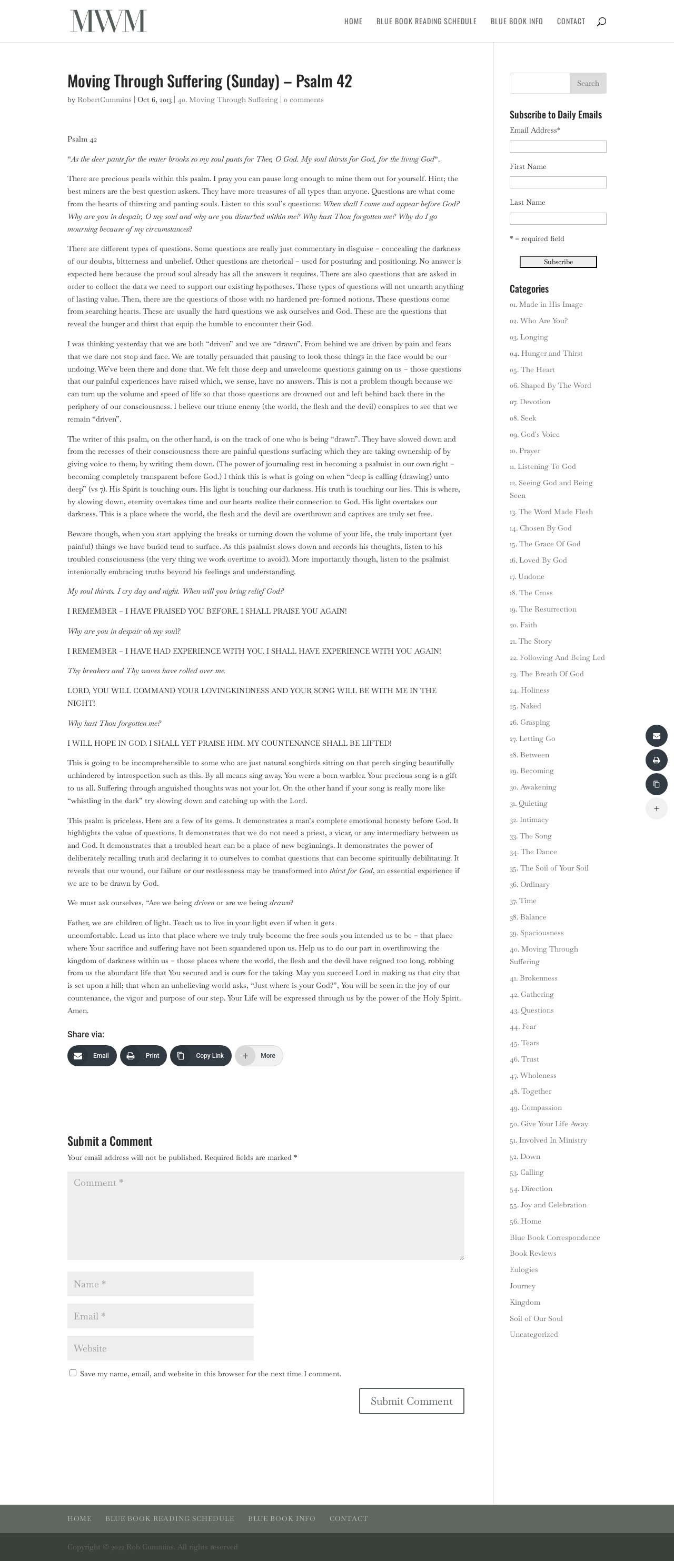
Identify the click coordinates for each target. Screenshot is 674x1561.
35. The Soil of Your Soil (549, 868)
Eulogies (524, 1269)
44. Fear (523, 1026)
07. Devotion (530, 401)
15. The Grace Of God (545, 543)
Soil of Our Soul (536, 1318)
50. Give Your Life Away (549, 1123)
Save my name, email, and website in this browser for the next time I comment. (210, 1373)
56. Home (525, 1221)
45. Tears (524, 1042)
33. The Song (531, 835)
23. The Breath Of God (547, 673)
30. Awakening (533, 787)
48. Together (530, 1091)
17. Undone (527, 576)
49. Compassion (536, 1107)
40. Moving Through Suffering (227, 99)
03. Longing (529, 337)
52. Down (525, 1156)
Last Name (528, 202)
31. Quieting (529, 803)
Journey (523, 1285)
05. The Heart (532, 369)
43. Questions (532, 1010)
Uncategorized (534, 1334)
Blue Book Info (517, 21)
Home (353, 21)
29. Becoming (532, 770)
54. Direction (531, 1188)
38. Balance (528, 917)
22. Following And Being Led (557, 657)
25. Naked (525, 706)
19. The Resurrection (543, 609)
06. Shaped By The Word (550, 385)
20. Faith (523, 624)
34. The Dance (533, 851)
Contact (571, 21)
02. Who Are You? (539, 320)
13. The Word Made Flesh (551, 511)
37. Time (523, 900)
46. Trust (524, 1059)
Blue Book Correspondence (555, 1237)
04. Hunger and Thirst (546, 353)
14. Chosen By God (541, 528)
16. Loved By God (538, 560)
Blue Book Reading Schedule (426, 21)
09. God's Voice (535, 434)
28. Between (529, 754)
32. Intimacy (529, 819)
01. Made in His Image (546, 304)
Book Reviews (533, 1253)
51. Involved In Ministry (548, 1140)
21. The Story (531, 641)
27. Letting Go (533, 738)
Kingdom (525, 1302)
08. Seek (523, 418)
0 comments (304, 99)
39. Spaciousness (537, 932)
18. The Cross (531, 592)
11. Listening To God (543, 466)
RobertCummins (104, 99)
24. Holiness (530, 690)
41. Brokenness (534, 978)
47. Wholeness (533, 1075)
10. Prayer (525, 450)
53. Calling (527, 1172)
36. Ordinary (530, 884)
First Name (528, 166)
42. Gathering (532, 994)
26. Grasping (530, 722)
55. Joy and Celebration (548, 1204)
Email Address (535, 130)
